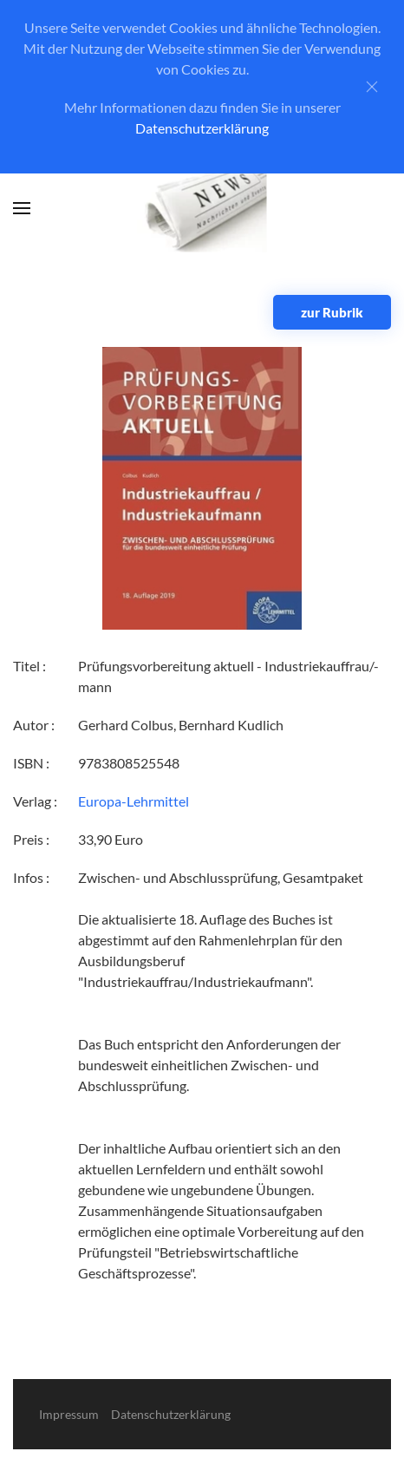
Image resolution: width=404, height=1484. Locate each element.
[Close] (372, 87)
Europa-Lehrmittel (133, 801)
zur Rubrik (332, 312)
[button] (21, 208)
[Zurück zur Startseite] (202, 208)
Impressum (69, 1414)
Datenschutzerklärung (202, 128)
